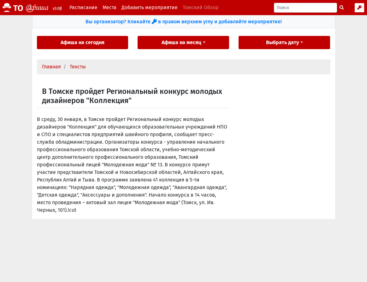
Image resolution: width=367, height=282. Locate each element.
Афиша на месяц (181, 42)
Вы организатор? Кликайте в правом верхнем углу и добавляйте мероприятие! (184, 22)
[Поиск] (305, 8)
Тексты (78, 67)
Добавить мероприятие (149, 7)
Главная (51, 67)
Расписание (83, 7)
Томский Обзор (201, 7)
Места (109, 7)
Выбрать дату (282, 42)
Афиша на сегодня (82, 42)
